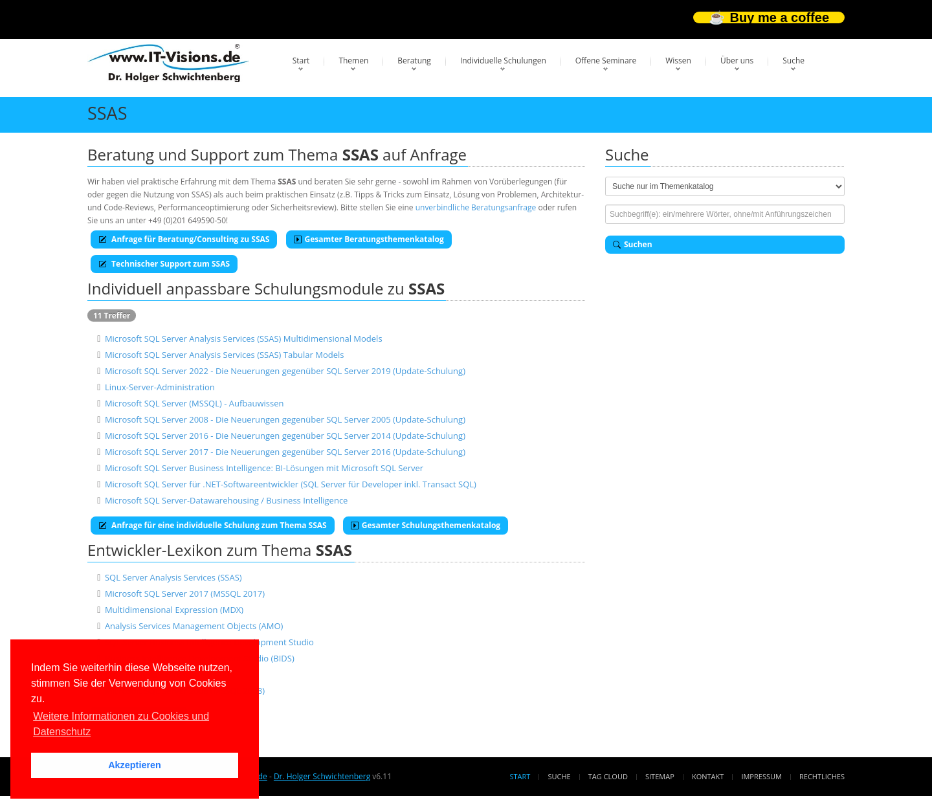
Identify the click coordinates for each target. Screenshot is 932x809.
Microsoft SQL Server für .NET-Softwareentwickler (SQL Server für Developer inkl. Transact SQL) (290, 484)
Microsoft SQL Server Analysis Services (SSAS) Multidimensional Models (244, 338)
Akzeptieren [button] (134, 765)
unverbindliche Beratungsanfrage (476, 207)
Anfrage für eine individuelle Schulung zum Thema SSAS (212, 525)
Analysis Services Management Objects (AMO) (194, 626)
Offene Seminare (606, 60)
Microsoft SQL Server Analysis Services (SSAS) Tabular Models (224, 354)
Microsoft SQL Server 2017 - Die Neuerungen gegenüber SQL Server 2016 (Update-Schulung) (285, 452)
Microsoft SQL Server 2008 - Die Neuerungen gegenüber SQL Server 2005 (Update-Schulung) (285, 419)
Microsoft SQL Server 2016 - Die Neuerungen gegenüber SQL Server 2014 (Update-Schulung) (285, 435)
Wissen (678, 60)
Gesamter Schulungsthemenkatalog (425, 525)
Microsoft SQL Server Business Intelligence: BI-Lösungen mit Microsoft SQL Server (264, 468)
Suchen (632, 244)
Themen (353, 60)
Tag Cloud (608, 776)
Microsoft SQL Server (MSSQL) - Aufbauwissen (194, 403)
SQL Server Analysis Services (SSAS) (173, 577)
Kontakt (708, 776)
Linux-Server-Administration (160, 387)
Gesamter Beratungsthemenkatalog (369, 239)
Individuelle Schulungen (503, 60)
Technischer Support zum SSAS (164, 263)
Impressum (761, 776)
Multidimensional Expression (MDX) (174, 609)
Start (301, 60)
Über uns (736, 60)
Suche (793, 60)
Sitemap (659, 776)
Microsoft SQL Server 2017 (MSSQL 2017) (185, 593)
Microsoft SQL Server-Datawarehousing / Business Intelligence (226, 500)
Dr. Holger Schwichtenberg (322, 776)
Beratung (414, 60)
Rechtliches (822, 776)
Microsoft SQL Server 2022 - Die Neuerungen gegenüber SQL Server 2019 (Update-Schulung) (285, 371)
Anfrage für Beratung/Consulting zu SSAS (183, 239)
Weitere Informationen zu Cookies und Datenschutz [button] (121, 724)
